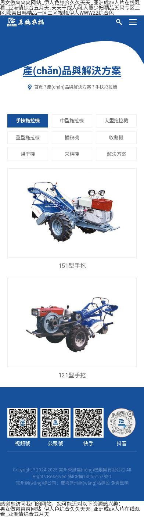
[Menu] (133, 22)
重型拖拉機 (28, 137)
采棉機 (72, 154)
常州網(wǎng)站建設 (89, 483)
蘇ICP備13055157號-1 (90, 476)
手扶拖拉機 (28, 120)
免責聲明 (120, 483)
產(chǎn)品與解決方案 (69, 87)
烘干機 (28, 154)
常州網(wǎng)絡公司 (36, 483)
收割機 (116, 137)
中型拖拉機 (72, 120)
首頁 (38, 87)
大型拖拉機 (116, 120)
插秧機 (72, 137)
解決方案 (116, 154)
